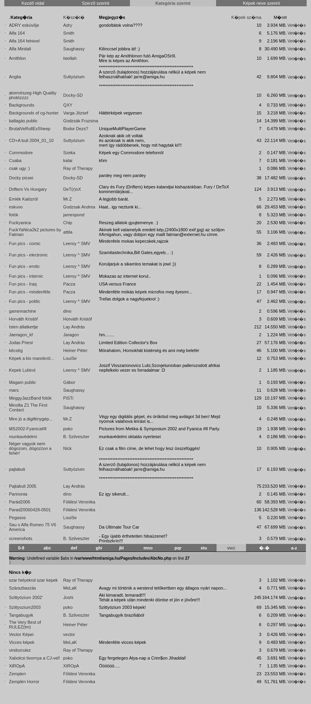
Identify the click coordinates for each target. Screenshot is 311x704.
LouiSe (70, 358)
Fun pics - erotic (24, 266)
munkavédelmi (23, 436)
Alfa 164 (17, 33)
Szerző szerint (95, 3)
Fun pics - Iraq (23, 284)
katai (67, 160)
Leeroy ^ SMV (77, 243)
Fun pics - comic (25, 243)
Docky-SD (73, 95)
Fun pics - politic (24, 301)
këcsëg (16, 350)
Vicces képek (22, 642)
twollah (70, 58)
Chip (67, 222)
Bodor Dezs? (76, 128)
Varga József (75, 113)
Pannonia (18, 494)
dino (67, 311)
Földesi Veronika (79, 501)
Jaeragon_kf (21, 334)
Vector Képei (21, 634)
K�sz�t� (74, 17)
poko (68, 428)
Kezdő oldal (33, 3)
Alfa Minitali (20, 48)
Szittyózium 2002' (26, 597)
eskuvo (16, 207)
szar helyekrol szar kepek (33, 580)
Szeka (69, 152)
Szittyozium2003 (25, 607)
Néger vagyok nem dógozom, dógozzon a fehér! (30, 448)
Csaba (15, 160)
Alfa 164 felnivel (24, 41)
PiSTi (68, 398)
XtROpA (17, 665)
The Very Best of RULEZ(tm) (25, 624)
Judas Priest (21, 342)
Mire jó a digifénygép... (31, 419)
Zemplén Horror (24, 681)
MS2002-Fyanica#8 (27, 428)
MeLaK (70, 588)
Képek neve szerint (261, 3)
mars (14, 390)
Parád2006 (19, 501)
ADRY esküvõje (24, 25)
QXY (67, 105)
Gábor (69, 382)
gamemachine (22, 311)
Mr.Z (67, 199)
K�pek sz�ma (246, 17)
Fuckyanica (20, 222)
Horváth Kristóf (23, 319)
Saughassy (74, 48)
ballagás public (23, 120)
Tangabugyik (21, 615)
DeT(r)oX (72, 189)
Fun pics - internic (26, 276)
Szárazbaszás (22, 588)
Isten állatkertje (23, 326)
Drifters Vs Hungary (28, 189)
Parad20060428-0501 (30, 509)
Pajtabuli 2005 (23, 486)
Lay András (74, 326)
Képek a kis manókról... (31, 358)
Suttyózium (74, 76)
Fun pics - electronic (28, 254)
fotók (14, 214)
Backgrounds (21, 105)
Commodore (21, 152)
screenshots (20, 538)
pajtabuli (17, 469)
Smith (68, 33)
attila (67, 232)
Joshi (68, 597)
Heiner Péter (75, 350)
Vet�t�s (296, 25)
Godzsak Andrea (79, 207)
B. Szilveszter (76, 436)
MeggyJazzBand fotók (30, 398)
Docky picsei (21, 177)
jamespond (74, 214)
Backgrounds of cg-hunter (34, 113)
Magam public (22, 382)
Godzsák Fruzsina (80, 120)
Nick (67, 448)
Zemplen (17, 673)
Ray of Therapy (78, 168)
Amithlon (17, 58)
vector (69, 634)
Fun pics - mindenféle (29, 291)
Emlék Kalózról (23, 199)
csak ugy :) (19, 168)
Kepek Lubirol (22, 370)
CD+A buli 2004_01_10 (31, 140)
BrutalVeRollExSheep (29, 128)
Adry (67, 25)
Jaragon (71, 334)
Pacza (69, 284)
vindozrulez (20, 650)
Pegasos (17, 517)
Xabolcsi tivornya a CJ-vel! (34, 658)
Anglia (15, 76)
